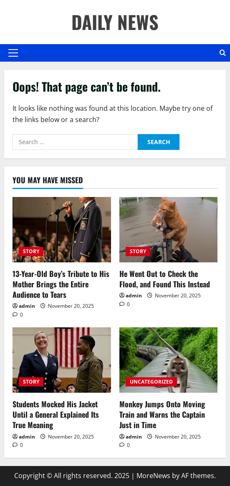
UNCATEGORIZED (151, 381)
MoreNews (153, 475)
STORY (31, 251)
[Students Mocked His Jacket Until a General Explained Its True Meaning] (62, 360)
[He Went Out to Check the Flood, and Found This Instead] (168, 229)
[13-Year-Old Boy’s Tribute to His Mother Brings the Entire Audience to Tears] (62, 229)
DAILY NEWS (115, 21)
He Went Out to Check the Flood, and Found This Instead (164, 278)
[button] (13, 53)
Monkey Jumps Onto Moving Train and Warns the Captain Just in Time (162, 414)
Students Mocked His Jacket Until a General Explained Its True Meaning (56, 414)
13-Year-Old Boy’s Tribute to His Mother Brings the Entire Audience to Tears (61, 284)
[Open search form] (223, 53)
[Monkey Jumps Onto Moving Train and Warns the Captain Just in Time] (168, 360)
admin (27, 305)
